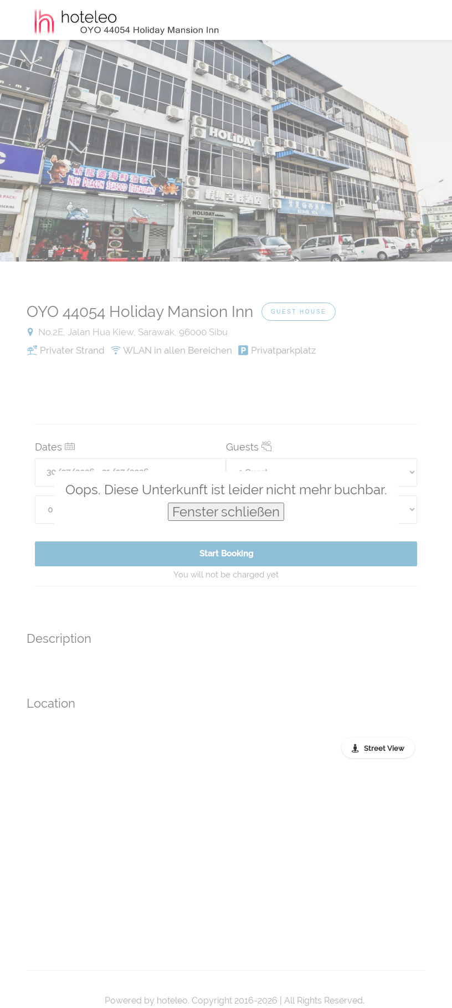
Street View (384, 748)
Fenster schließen (226, 512)
